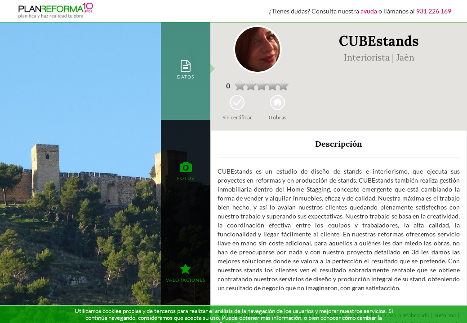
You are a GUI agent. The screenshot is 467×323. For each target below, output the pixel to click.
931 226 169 (433, 11)
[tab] (185, 69)
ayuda (368, 11)
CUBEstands (379, 40)
